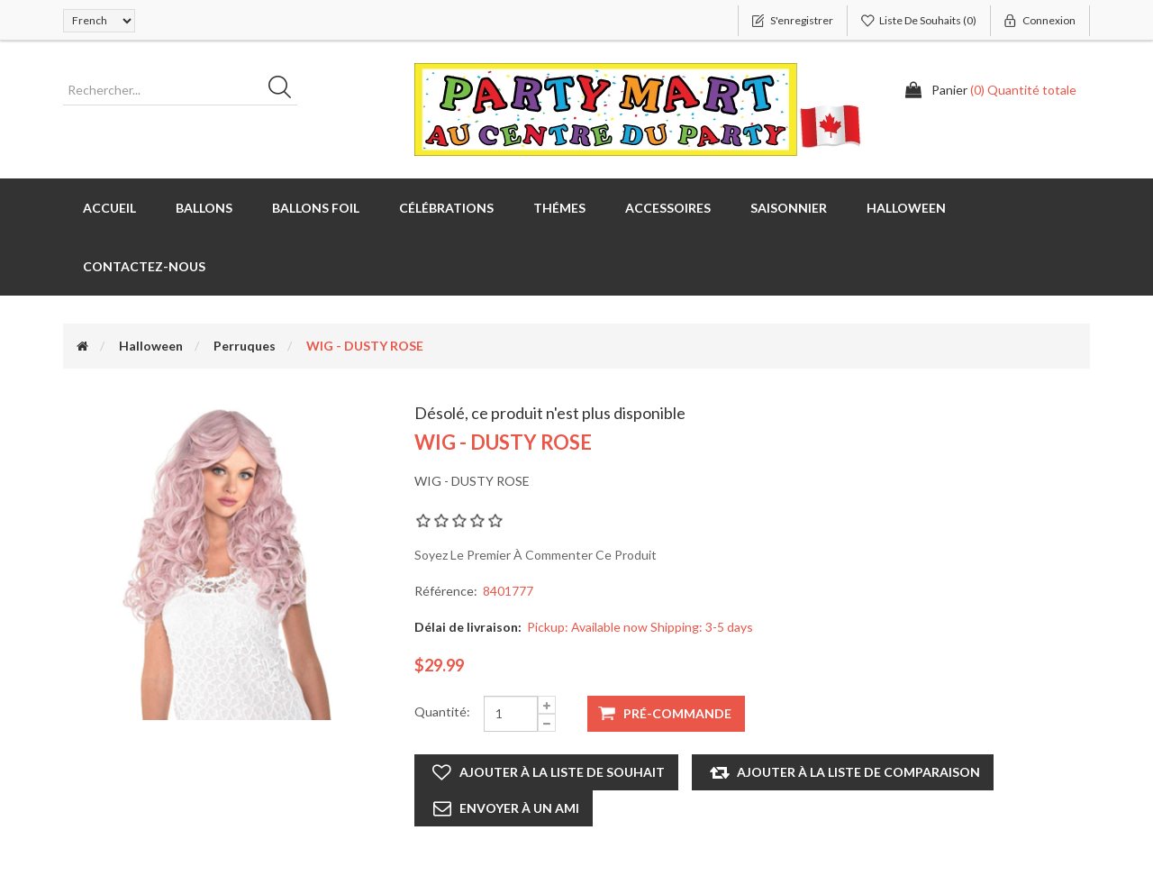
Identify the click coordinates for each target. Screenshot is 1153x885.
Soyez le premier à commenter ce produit (535, 554)
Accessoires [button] (668, 207)
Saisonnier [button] (788, 207)
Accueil (109, 207)
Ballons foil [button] (315, 207)
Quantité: (442, 711)
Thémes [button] (559, 207)
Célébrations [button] (446, 207)
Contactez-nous (144, 266)
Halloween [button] (906, 207)
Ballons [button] (204, 207)
